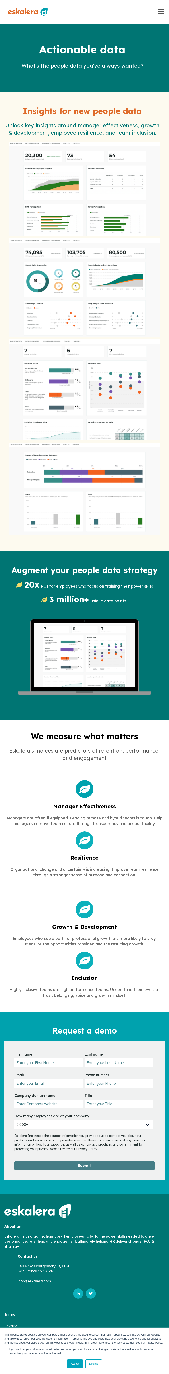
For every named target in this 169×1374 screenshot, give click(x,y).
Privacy (10, 1326)
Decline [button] (93, 1363)
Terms (9, 1314)
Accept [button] (75, 1363)
